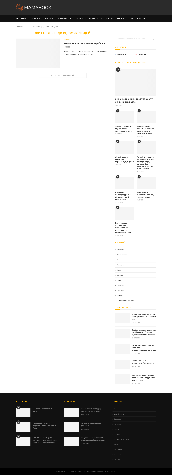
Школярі (67, 39)
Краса (119, 270)
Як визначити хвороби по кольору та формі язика (145, 194)
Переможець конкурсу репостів (91, 424)
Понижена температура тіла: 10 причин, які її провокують (123, 195)
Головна (19, 27)
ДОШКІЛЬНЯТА (64, 18)
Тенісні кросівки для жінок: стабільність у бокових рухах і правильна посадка (144, 332)
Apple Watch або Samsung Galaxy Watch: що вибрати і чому (144, 316)
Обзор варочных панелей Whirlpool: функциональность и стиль (144, 347)
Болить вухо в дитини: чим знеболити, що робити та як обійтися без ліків (123, 227)
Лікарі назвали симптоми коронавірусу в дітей (124, 159)
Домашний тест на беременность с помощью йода (44, 425)
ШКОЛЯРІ (80, 18)
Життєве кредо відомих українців (84, 43)
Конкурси (120, 265)
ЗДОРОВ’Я (35, 18)
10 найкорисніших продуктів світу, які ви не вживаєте (134, 100)
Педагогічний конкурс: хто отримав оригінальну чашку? (93, 439)
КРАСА (119, 18)
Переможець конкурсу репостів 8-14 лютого (91, 410)
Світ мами (120, 285)
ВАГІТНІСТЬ (106, 18)
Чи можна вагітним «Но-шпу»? (43, 410)
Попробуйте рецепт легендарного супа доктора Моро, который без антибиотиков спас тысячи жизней (146, 163)
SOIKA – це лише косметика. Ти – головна (143, 362)
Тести (130, 18)
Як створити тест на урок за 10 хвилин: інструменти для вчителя (143, 377)
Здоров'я (120, 260)
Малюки (120, 275)
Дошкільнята (122, 255)
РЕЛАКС (92, 18)
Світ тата (120, 290)
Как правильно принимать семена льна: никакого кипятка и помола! (145, 129)
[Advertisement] (110, 7)
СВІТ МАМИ (21, 18)
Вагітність (120, 250)
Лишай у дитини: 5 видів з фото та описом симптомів (123, 128)
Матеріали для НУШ (126, 300)
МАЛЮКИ (49, 18)
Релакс (119, 280)
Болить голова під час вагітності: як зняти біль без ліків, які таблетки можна (45, 440)
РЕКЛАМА (141, 18)
